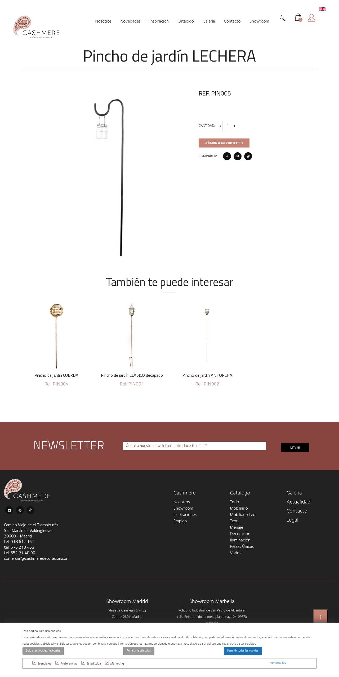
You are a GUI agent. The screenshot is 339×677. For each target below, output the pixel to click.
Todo (234, 502)
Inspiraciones (185, 514)
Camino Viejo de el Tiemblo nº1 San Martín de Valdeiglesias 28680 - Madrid (31, 530)
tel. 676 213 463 (19, 547)
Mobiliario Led (242, 514)
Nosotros (181, 502)
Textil (234, 521)
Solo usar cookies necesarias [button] (43, 651)
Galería (294, 493)
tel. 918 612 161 (19, 541)
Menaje (236, 527)
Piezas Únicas (242, 546)
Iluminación (240, 540)
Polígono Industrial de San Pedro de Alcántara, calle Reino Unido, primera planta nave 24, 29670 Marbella (212, 617)
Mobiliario (239, 508)
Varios (235, 553)
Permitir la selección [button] (139, 651)
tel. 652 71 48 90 (19, 552)
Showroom (183, 508)
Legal (292, 520)
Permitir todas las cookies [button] (242, 651)
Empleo (180, 521)
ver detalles (278, 663)
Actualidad (299, 502)
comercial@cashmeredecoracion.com (37, 558)
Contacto (297, 511)
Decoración (240, 534)
